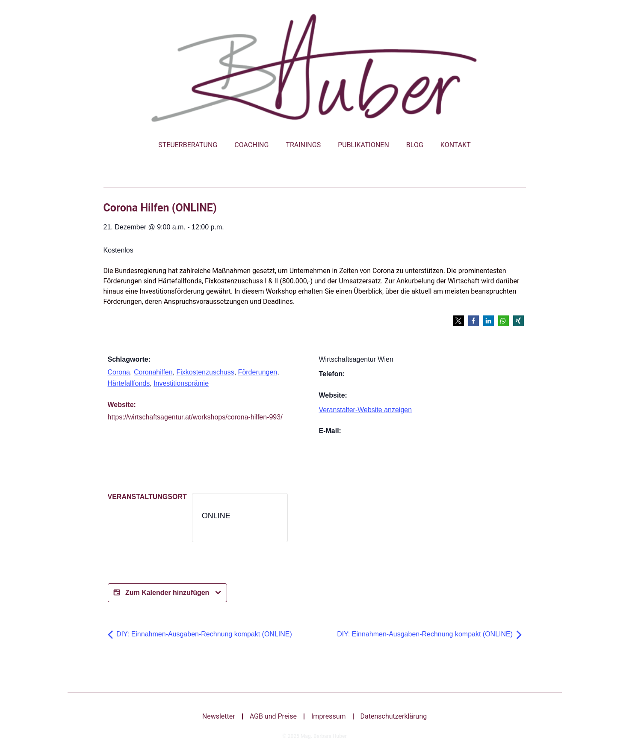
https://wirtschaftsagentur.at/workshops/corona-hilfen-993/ (195, 417)
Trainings (303, 145)
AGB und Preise (273, 716)
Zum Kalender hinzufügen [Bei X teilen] (167, 592)
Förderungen (258, 372)
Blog (414, 145)
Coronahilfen (153, 372)
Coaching (251, 145)
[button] (458, 320)
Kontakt (455, 145)
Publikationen (363, 145)
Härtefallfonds (129, 383)
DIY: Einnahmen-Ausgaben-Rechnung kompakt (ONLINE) (200, 634)
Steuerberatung (187, 145)
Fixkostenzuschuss (205, 372)
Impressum (328, 716)
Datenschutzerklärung (393, 716)
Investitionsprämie (181, 383)
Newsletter (218, 716)
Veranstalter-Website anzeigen (365, 409)
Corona (119, 372)
